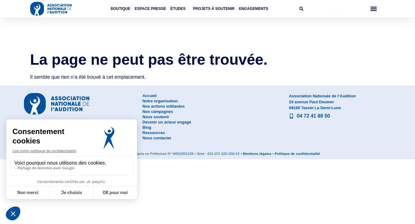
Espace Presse (150, 9)
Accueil (149, 95)
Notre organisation (160, 101)
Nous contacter (156, 138)
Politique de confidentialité (297, 154)
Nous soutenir (155, 116)
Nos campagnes (157, 111)
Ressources (153, 132)
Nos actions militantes (163, 106)
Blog (146, 127)
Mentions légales (257, 154)
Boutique (120, 9)
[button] (301, 8)
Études (179, 9)
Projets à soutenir (213, 9)
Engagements (253, 9)
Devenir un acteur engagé (166, 122)
